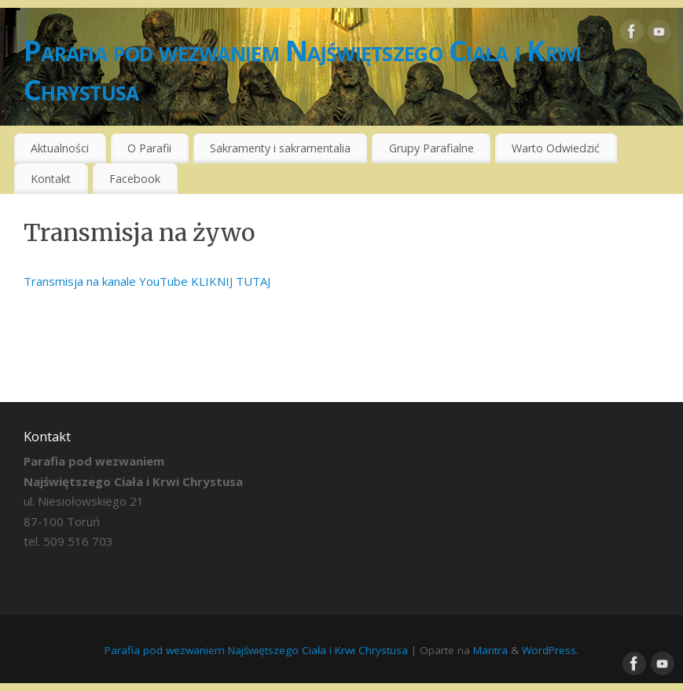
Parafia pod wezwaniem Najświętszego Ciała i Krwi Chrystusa (302, 70)
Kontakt (51, 178)
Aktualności (60, 148)
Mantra (490, 650)
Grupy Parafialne (431, 148)
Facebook (134, 178)
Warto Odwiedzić (556, 148)
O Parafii (149, 148)
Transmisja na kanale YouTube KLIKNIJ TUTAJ (147, 281)
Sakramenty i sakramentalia (280, 148)
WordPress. (550, 650)
